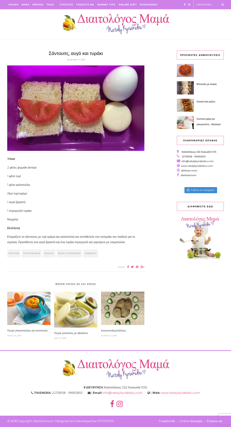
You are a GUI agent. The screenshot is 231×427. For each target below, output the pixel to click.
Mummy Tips (106, 4)
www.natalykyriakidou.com (197, 165)
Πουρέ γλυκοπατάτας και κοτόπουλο (27, 330)
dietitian (14, 253)
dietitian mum (31, 253)
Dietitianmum (43, 421)
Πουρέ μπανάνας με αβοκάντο (71, 333)
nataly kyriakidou (69, 253)
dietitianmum (188, 175)
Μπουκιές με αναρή (207, 84)
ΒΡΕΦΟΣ (38, 4)
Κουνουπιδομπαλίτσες (113, 330)
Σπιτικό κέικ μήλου (206, 101)
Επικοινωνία (214, 421)
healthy (49, 253)
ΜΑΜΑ (25, 4)
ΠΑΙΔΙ (50, 4)
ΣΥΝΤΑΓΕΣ (66, 4)
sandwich (91, 253)
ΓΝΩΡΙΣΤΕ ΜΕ (85, 4)
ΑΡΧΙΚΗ (13, 4)
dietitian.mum (188, 170)
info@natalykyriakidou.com (198, 161)
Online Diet (128, 4)
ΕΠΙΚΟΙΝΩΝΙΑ (149, 4)
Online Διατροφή (191, 421)
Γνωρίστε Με (167, 421)
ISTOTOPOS (105, 421)
